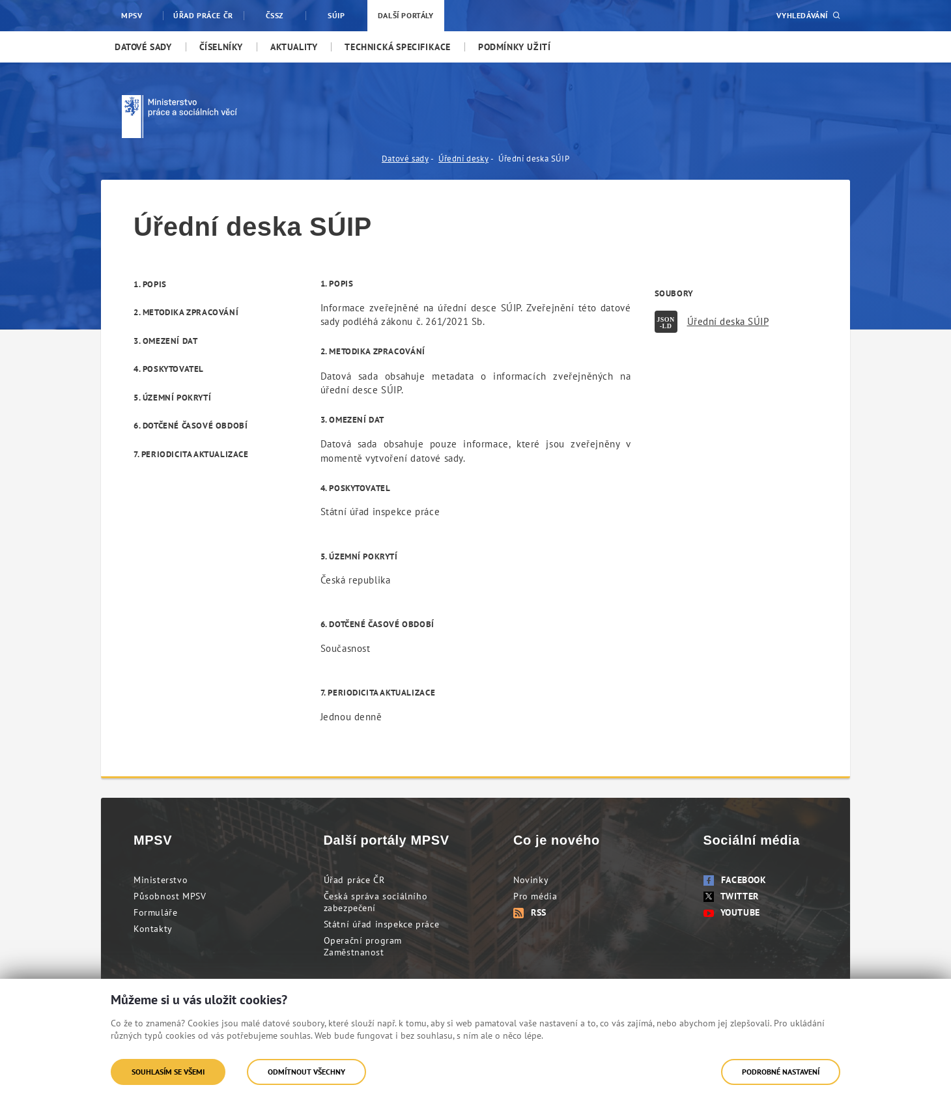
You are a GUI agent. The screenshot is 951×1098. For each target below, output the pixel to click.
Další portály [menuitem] (406, 15)
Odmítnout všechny (306, 1072)
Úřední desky (463, 158)
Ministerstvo (161, 880)
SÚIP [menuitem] (336, 15)
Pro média (535, 896)
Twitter (731, 896)
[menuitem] (143, 47)
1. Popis (150, 284)
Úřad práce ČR (354, 880)
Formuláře (155, 912)
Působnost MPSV (170, 896)
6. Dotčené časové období (191, 425)
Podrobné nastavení (780, 1072)
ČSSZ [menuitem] (274, 15)
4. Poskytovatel (169, 368)
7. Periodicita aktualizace (191, 454)
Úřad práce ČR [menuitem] (203, 15)
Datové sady (405, 158)
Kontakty (153, 929)
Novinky (530, 880)
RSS (529, 912)
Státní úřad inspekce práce (382, 924)
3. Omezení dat (165, 340)
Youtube (731, 912)
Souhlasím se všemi (168, 1072)
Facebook (735, 880)
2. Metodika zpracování (186, 312)
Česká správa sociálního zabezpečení (376, 902)
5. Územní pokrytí (172, 397)
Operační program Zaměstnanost (363, 946)
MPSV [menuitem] (131, 15)
